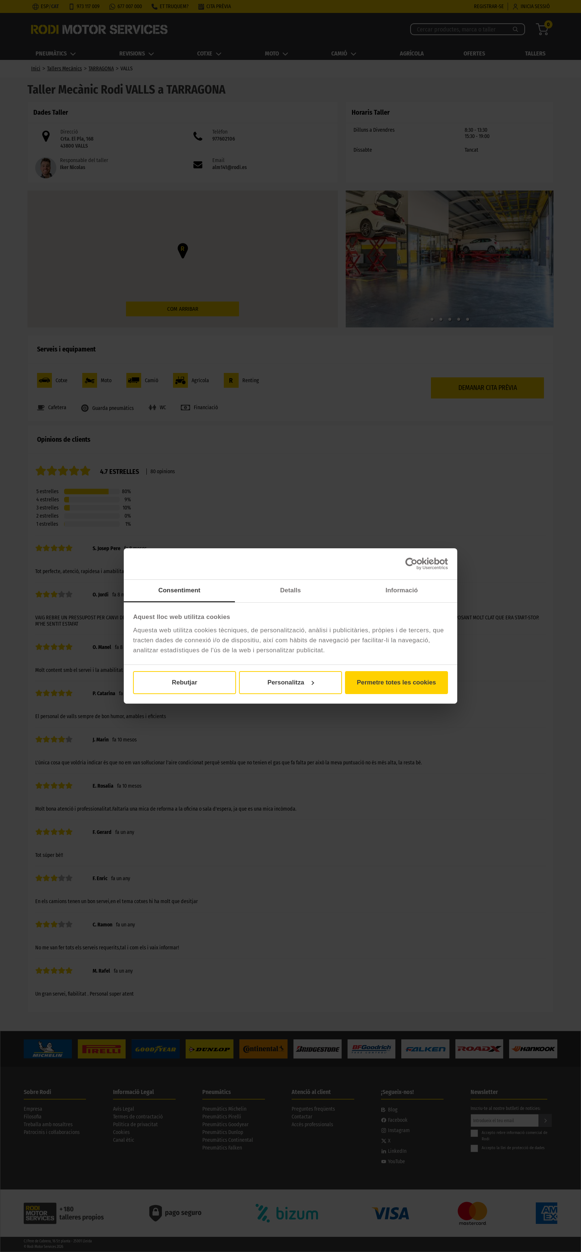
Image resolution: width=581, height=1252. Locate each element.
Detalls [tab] (290, 590)
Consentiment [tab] (179, 590)
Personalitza (291, 682)
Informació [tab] (401, 590)
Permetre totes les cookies (396, 682)
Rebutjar (184, 682)
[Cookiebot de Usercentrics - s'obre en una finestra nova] (415, 564)
